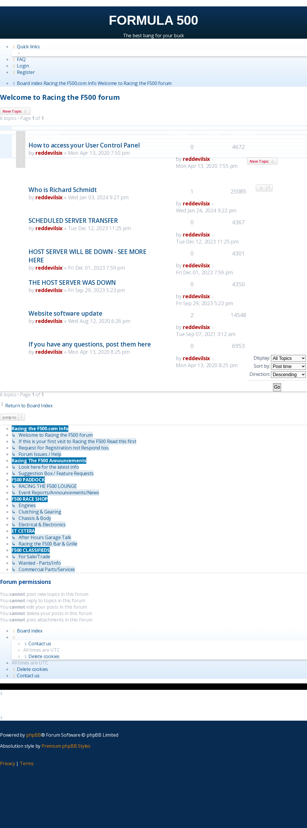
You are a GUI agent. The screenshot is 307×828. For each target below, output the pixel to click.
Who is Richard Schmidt (62, 189)
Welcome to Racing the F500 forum (60, 97)
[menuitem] (18, 59)
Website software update (65, 313)
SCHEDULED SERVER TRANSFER (73, 220)
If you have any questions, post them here (89, 344)
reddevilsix (49, 152)
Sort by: (280, 366)
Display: (280, 358)
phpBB (33, 735)
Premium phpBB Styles (66, 746)
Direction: (277, 374)
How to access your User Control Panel (84, 145)
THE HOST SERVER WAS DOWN (72, 282)
